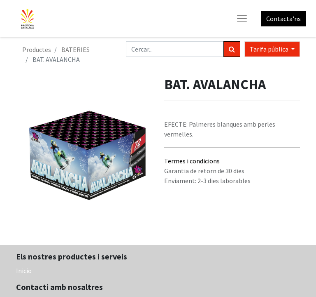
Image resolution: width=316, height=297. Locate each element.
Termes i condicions (192, 161)
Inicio (24, 270)
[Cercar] (231, 49)
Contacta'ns (283, 18)
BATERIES (75, 49)
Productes (36, 49)
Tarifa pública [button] (270, 49)
